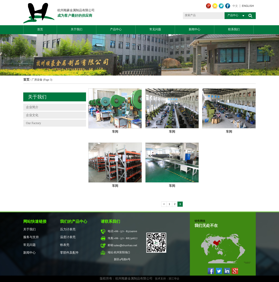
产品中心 (116, 29)
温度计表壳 (68, 237)
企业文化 (32, 115)
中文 (235, 5)
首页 (40, 29)
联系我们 (234, 29)
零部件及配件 (69, 252)
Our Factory (33, 123)
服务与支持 (31, 237)
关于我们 (76, 29)
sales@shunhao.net (125, 245)
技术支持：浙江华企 (167, 279)
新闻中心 (194, 29)
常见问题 (155, 29)
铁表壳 (64, 245)
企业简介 (32, 107)
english (248, 5)
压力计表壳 (68, 229)
